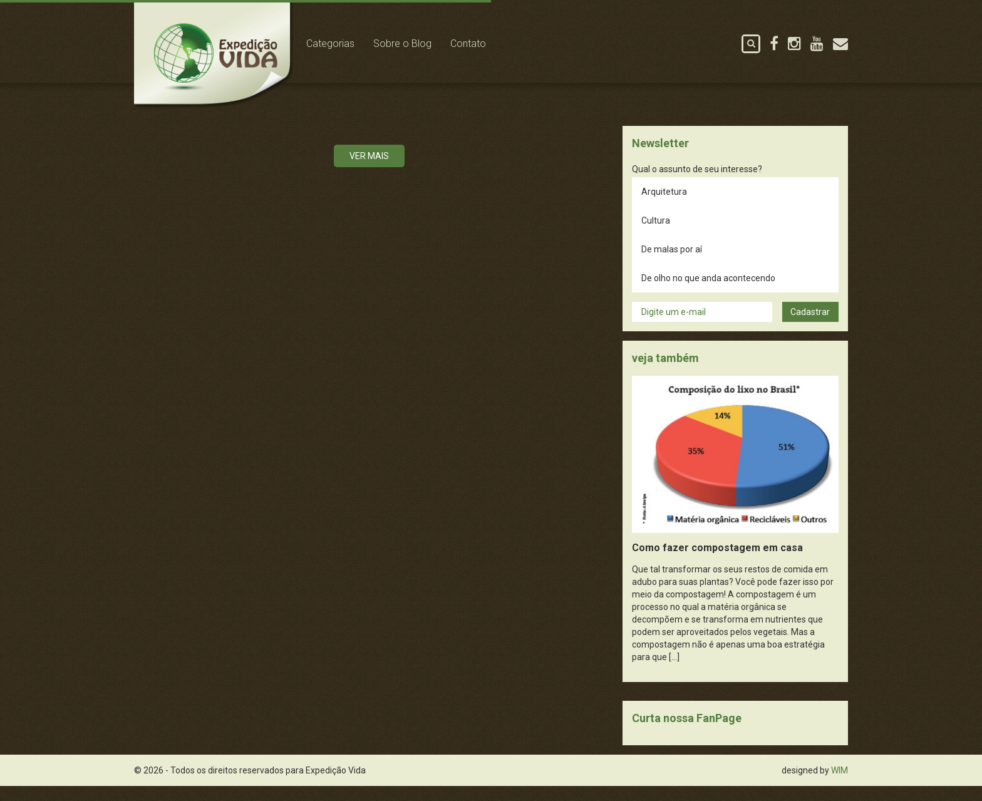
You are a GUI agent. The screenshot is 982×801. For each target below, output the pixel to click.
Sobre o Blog (417, 43)
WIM (839, 785)
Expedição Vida (222, 62)
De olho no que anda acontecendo (708, 293)
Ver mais (369, 171)
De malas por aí (671, 264)
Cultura (655, 235)
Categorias (345, 43)
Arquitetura (664, 207)
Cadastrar (810, 327)
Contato (482, 43)
